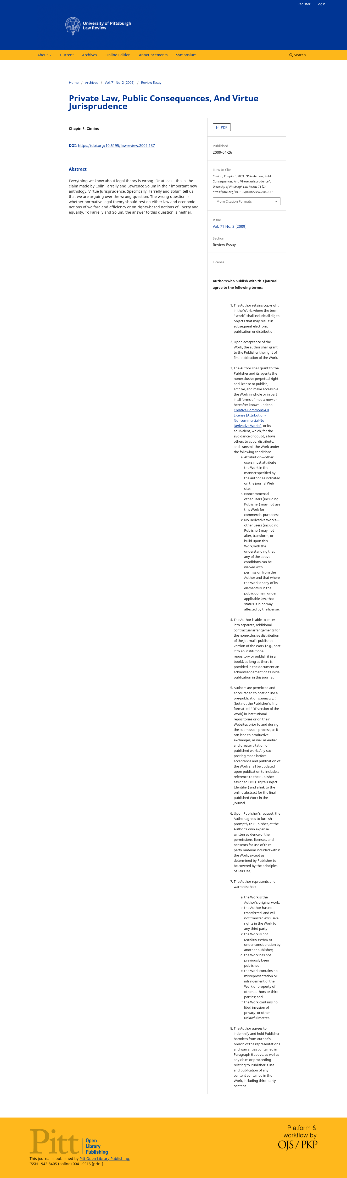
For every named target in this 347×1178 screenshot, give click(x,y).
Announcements (153, 54)
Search (297, 54)
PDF (223, 127)
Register (304, 4)
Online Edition (118, 54)
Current (67, 54)
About (43, 54)
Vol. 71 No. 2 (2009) (120, 82)
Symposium (186, 54)
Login (320, 4)
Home (74, 82)
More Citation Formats (234, 201)
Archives (89, 54)
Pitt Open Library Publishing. (105, 1158)
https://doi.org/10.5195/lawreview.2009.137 (116, 145)
